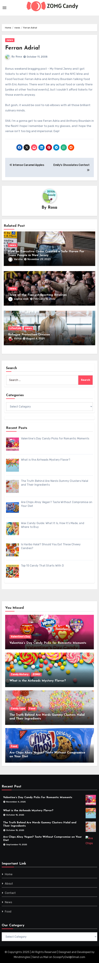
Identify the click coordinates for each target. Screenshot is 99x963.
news (10, 40)
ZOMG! (36, 674)
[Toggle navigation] (4, 8)
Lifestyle (15, 328)
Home (8, 874)
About (9, 883)
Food (32, 708)
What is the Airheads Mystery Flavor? (37, 680)
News (8, 902)
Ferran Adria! (22, 48)
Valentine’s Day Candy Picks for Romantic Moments (47, 643)
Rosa (19, 56)
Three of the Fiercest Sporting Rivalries (37, 295)
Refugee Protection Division (29, 334)
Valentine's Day (20, 636)
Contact (10, 893)
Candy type (18, 708)
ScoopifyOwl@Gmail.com (69, 957)
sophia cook (18, 298)
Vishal (14, 338)
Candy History (19, 674)
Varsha (15, 259)
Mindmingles (22, 957)
